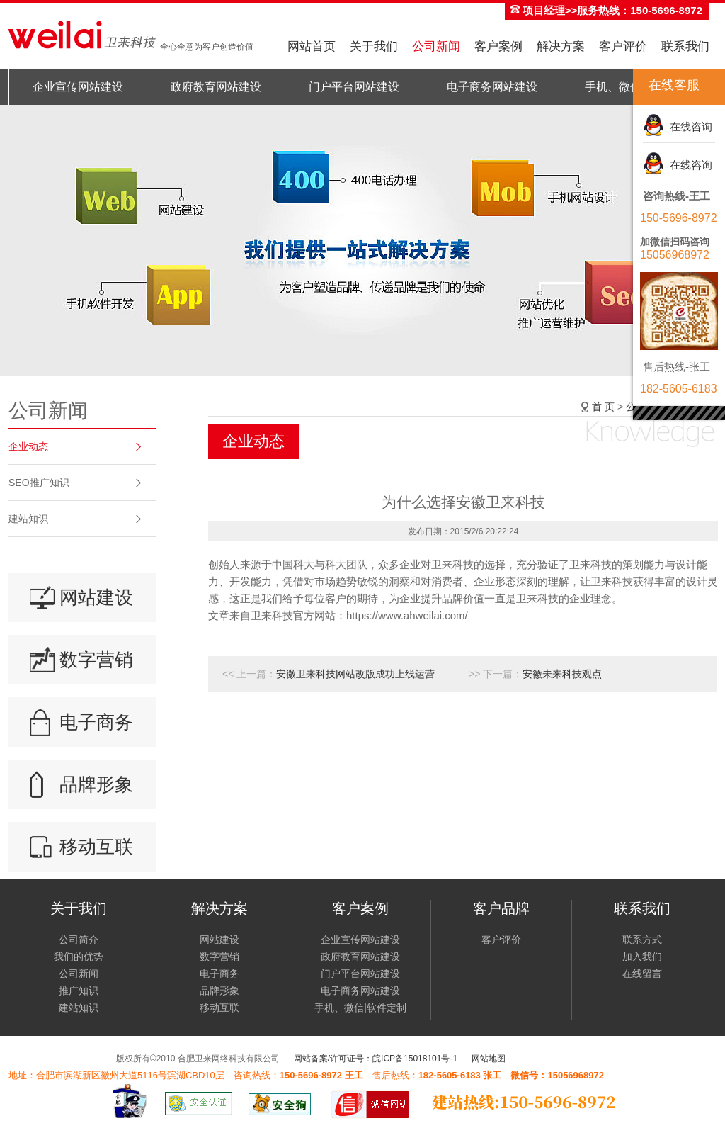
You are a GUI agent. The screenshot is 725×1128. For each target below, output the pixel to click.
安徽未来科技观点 (562, 673)
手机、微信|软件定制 (360, 1007)
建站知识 (28, 518)
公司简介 (78, 939)
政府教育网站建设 (216, 87)
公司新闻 (436, 46)
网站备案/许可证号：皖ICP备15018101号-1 (375, 1059)
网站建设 (96, 597)
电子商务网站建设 (492, 87)
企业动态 (28, 446)
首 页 (603, 406)
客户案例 (498, 46)
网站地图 (489, 1059)
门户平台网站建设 (354, 87)
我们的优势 (78, 956)
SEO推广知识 (38, 482)
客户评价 (623, 46)
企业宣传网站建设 (78, 87)
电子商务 (96, 722)
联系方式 (642, 939)
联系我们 (685, 46)
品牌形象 (96, 784)
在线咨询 (688, 126)
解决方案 (561, 46)
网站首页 (311, 46)
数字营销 (96, 659)
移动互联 (96, 846)
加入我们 (642, 956)
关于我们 (374, 46)
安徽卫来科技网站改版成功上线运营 (355, 673)
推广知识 (78, 990)
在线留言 (642, 973)
